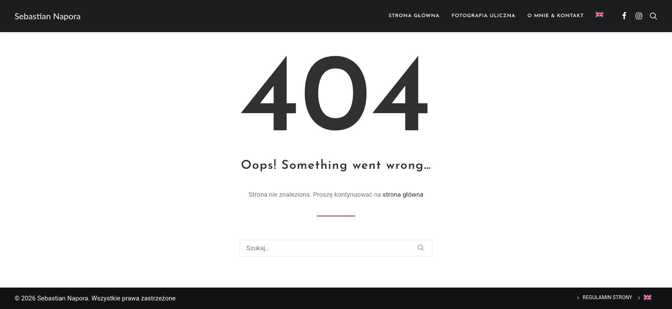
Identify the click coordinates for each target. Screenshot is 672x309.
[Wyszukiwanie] (336, 248)
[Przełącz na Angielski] (596, 14)
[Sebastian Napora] (48, 16)
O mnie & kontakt (556, 15)
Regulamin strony (607, 297)
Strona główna (414, 15)
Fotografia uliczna (484, 15)
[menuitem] (414, 16)
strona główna (403, 194)
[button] (624, 16)
